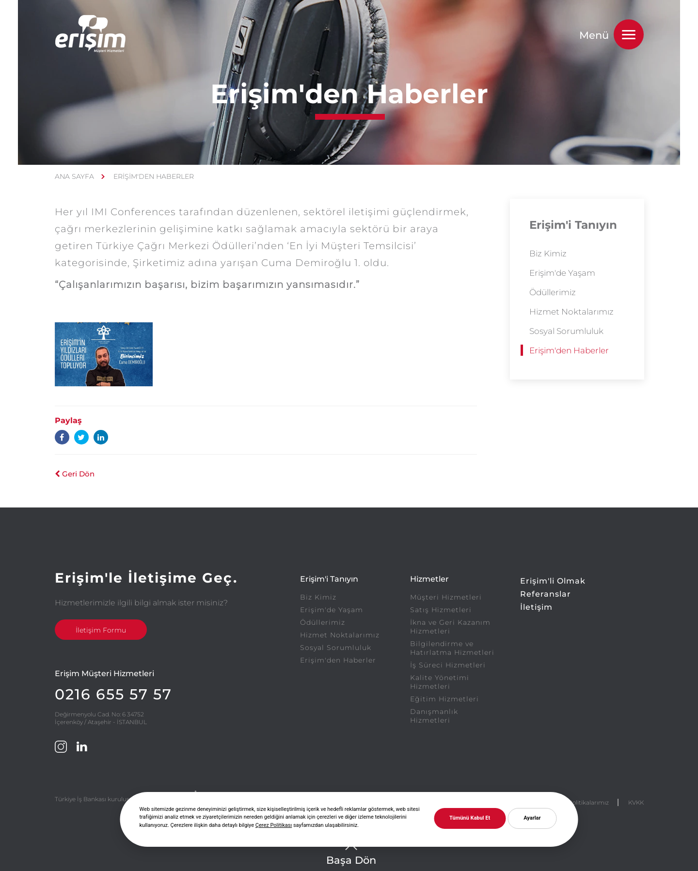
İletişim (536, 607)
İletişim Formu (101, 630)
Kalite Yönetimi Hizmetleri (439, 682)
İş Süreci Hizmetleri (448, 665)
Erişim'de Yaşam (562, 273)
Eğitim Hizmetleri (444, 699)
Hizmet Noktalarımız (571, 312)
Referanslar (545, 594)
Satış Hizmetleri (441, 609)
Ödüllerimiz (552, 292)
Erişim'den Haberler (569, 350)
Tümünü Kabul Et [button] (469, 818)
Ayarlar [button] (532, 818)
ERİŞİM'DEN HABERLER (153, 176)
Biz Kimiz (548, 253)
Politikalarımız (588, 802)
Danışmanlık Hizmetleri (434, 716)
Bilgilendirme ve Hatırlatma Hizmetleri (452, 648)
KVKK (636, 802)
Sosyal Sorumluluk (566, 331)
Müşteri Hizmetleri (446, 597)
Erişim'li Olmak (553, 581)
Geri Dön (75, 473)
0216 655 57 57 (113, 694)
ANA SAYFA (74, 176)
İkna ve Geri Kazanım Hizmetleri (450, 626)
